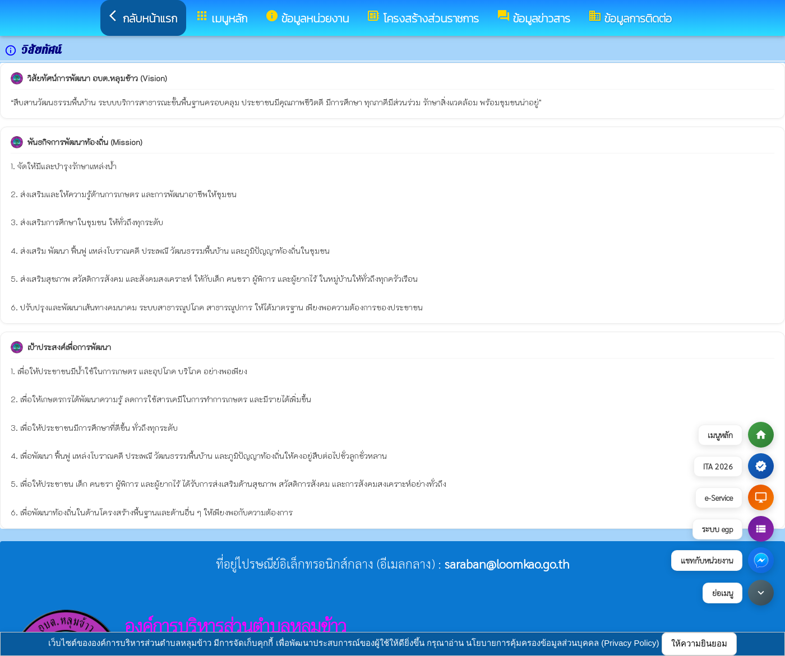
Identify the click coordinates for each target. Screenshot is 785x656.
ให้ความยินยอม (699, 643)
